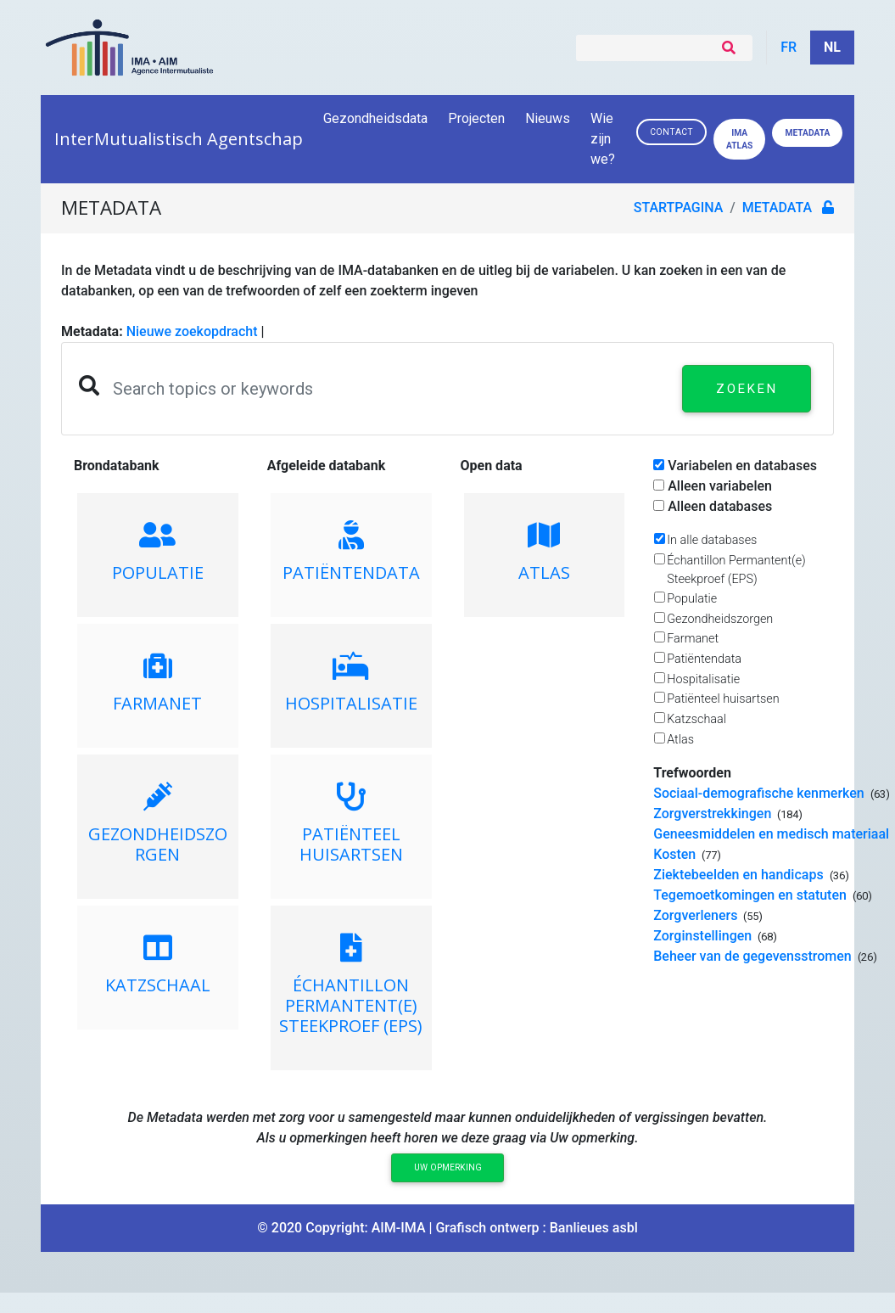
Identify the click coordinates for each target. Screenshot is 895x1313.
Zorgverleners (697, 915)
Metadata (807, 132)
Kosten (676, 854)
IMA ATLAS (739, 139)
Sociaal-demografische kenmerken (760, 793)
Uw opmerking (448, 1167)
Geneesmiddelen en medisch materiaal (772, 834)
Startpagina (679, 207)
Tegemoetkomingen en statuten (751, 895)
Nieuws (547, 118)
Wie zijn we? (604, 138)
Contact (671, 131)
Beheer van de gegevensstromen (753, 956)
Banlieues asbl (594, 1228)
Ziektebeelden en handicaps (739, 875)
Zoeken (747, 388)
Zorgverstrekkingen (714, 813)
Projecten (476, 118)
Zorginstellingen (704, 936)
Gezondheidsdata (375, 118)
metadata (777, 207)
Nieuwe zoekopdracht (192, 331)
